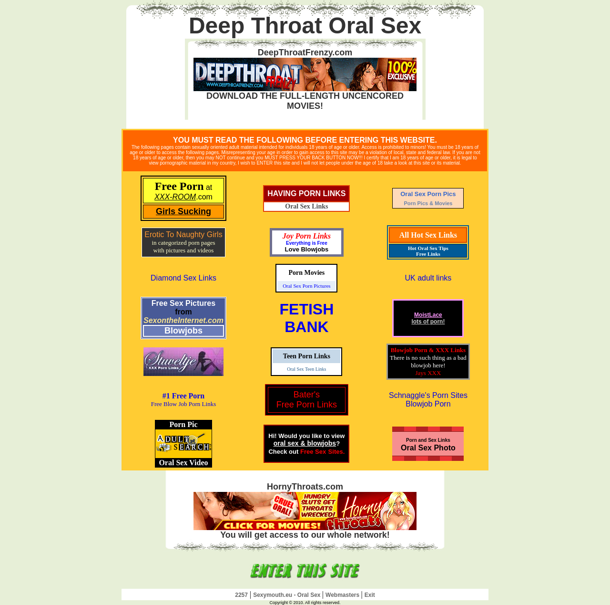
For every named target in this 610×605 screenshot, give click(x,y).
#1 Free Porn (184, 396)
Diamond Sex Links (183, 278)
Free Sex (313, 451)
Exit (370, 595)
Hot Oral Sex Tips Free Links (428, 251)
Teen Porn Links (306, 356)
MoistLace (428, 315)
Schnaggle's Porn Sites (428, 395)
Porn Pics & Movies (428, 203)
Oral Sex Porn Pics (428, 194)
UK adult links (428, 278)
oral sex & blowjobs (305, 443)
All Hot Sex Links (428, 235)
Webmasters (343, 595)
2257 (241, 595)
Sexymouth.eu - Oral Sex (287, 595)
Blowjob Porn (428, 404)
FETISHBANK (307, 318)
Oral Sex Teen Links (306, 369)
